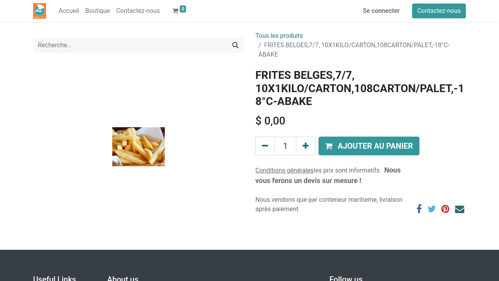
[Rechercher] (235, 45)
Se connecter (381, 10)
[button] (369, 146)
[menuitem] (68, 11)
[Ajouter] (305, 146)
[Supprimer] (265, 146)
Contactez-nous (439, 10)
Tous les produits (279, 35)
